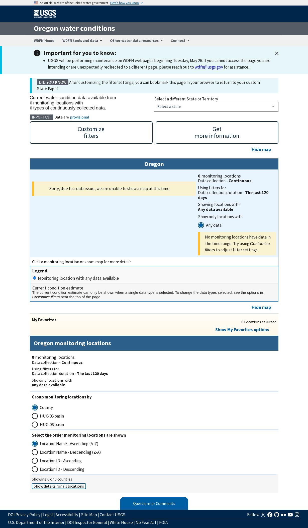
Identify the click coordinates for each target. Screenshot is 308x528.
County (46, 407)
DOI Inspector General (87, 522)
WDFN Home (44, 40)
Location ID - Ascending (61, 460)
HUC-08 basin (52, 416)
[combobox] (216, 107)
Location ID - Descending (62, 469)
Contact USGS (112, 514)
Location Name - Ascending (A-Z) (69, 443)
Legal (48, 514)
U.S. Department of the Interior (36, 522)
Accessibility (67, 514)
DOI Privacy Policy (24, 514)
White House (121, 522)
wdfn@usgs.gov (209, 67)
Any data (214, 225)
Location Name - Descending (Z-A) (70, 452)
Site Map (89, 514)
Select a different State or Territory (186, 99)
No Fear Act (146, 522)
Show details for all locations (59, 486)
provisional (79, 117)
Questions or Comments (154, 503)
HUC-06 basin (52, 424)
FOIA (163, 522)
